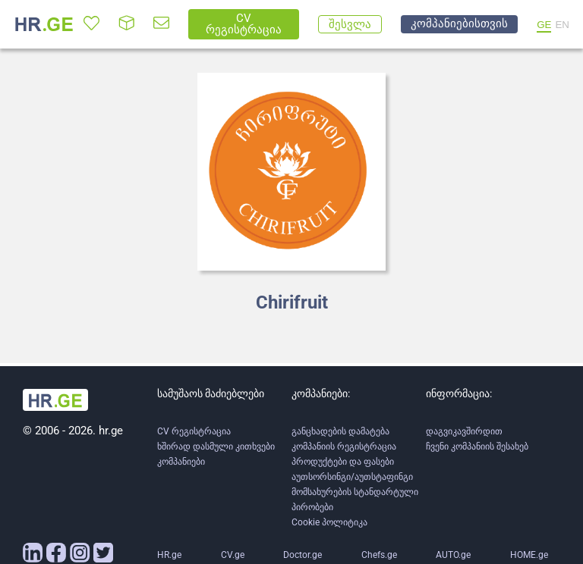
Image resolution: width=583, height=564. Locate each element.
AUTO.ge (453, 555)
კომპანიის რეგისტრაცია (344, 446)
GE (544, 24)
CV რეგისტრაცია (194, 431)
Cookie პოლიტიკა (329, 522)
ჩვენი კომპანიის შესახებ (477, 446)
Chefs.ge (379, 555)
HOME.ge (529, 555)
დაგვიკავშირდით (464, 431)
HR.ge (169, 555)
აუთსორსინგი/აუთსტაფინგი (352, 477)
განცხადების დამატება (340, 431)
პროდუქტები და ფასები (343, 461)
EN (562, 24)
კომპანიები (181, 461)
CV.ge (232, 555)
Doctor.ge (302, 555)
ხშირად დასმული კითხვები (216, 446)
